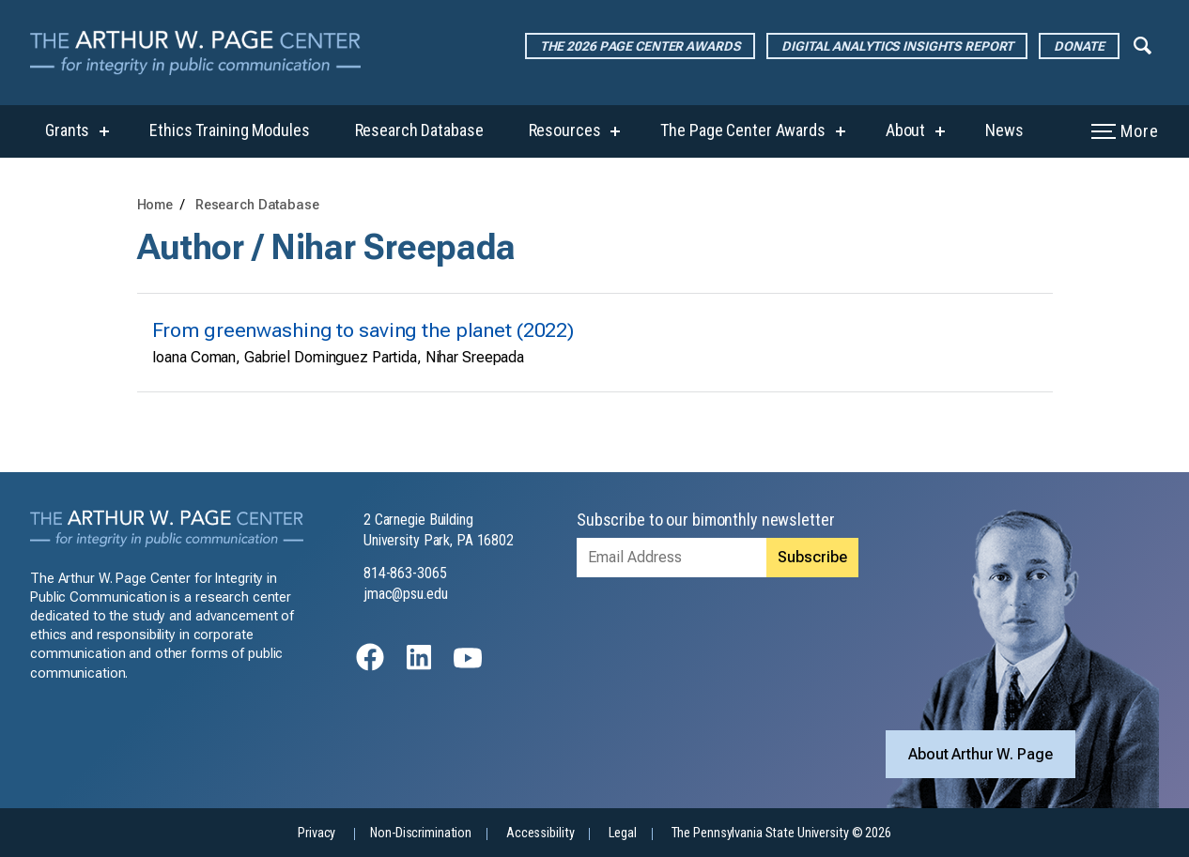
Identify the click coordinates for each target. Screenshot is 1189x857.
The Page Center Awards (742, 130)
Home (155, 205)
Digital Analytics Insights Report (896, 46)
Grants (67, 130)
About (905, 130)
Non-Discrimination (420, 833)
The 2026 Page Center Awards (640, 46)
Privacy (316, 833)
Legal (622, 833)
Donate (1079, 46)
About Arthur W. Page (980, 754)
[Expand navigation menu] (1142, 44)
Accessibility (540, 833)
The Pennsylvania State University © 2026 (781, 833)
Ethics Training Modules (229, 130)
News (1004, 130)
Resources (565, 130)
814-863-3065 (405, 573)
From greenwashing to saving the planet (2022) (363, 330)
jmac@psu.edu (405, 594)
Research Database (419, 130)
